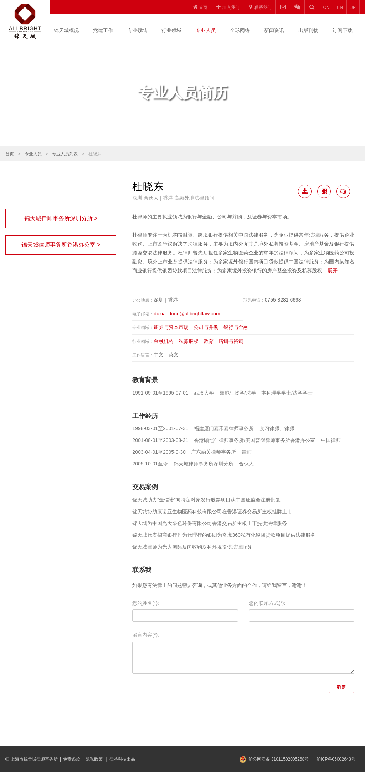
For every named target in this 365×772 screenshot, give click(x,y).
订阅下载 (343, 30)
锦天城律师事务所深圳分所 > (61, 218)
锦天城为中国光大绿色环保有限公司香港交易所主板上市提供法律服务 (209, 523)
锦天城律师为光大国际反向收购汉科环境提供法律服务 (192, 547)
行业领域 (171, 30)
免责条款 (71, 759)
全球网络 (240, 30)
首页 (9, 153)
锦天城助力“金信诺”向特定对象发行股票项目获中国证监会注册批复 (206, 500)
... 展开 (330, 270)
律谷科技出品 (122, 759)
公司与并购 (206, 327)
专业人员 (206, 30)
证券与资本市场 (171, 327)
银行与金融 (235, 327)
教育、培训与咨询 (223, 341)
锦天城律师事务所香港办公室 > (61, 245)
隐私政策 (95, 759)
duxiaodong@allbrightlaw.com (187, 313)
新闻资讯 (274, 30)
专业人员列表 (65, 153)
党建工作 (103, 30)
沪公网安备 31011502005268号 (278, 759)
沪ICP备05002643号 (336, 759)
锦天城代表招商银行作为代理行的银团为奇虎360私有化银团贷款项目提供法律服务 (223, 535)
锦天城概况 (66, 30)
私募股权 (189, 341)
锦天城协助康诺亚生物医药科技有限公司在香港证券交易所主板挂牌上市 (212, 511)
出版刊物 (308, 30)
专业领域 (137, 30)
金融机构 (164, 341)
